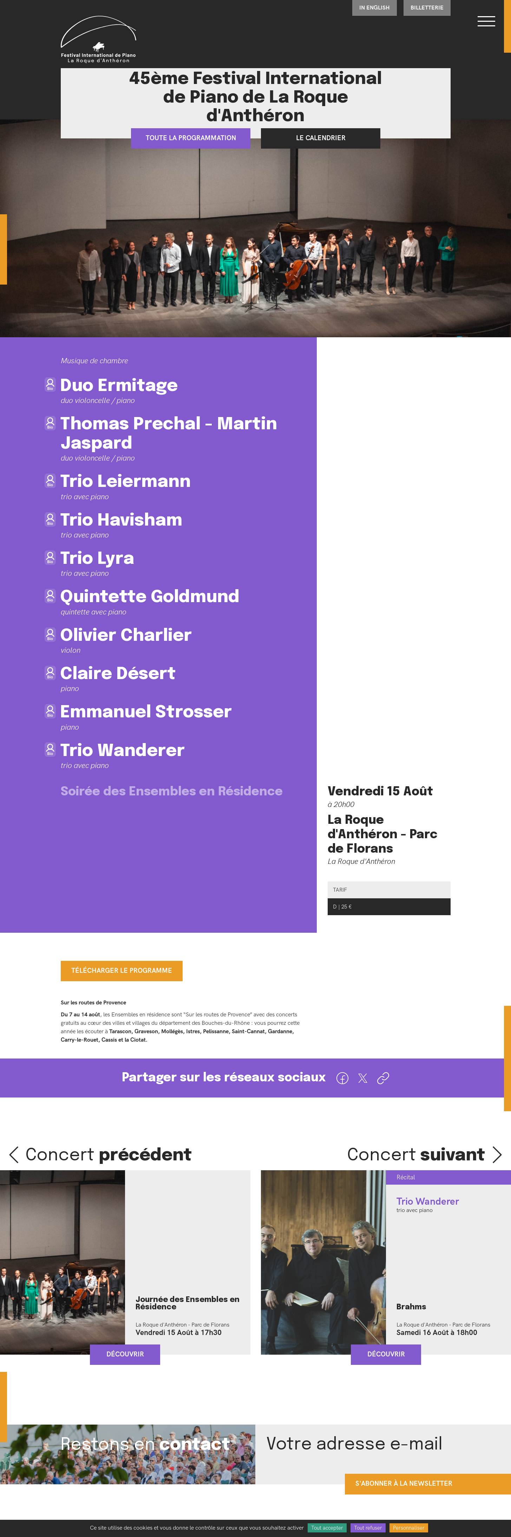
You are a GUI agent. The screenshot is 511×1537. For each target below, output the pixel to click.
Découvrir (125, 1354)
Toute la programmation (190, 138)
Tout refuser (368, 1528)
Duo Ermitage (119, 386)
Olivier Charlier (126, 636)
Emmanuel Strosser (146, 712)
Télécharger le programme (121, 971)
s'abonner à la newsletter (403, 1484)
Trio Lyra (97, 559)
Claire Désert (118, 674)
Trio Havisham (121, 520)
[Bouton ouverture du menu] (486, 21)
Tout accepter (327, 1528)
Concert (109, 1155)
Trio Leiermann (126, 482)
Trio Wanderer (123, 751)
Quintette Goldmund (150, 597)
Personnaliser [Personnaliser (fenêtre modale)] (409, 1528)
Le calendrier (320, 138)
